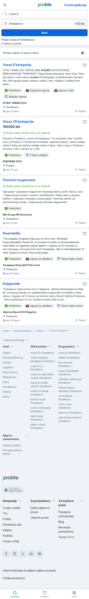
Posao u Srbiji (11, 541)
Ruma (6, 381)
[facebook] (6, 553)
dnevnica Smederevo (70, 412)
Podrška (8, 535)
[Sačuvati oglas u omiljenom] (85, 65)
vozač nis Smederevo (42, 352)
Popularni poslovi (12, 445)
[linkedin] (31, 553)
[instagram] (14, 553)
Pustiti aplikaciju (76, 5)
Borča (6, 396)
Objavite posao (40, 517)
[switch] (83, 53)
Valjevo (7, 352)
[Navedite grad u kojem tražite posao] (44, 23)
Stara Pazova (10, 372)
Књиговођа (11, 233)
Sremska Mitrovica (13, 357)
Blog (61, 521)
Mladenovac (9, 377)
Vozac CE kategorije (18, 121)
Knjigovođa (11, 283)
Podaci (7, 519)
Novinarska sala (12, 524)
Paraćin (7, 391)
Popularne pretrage (16, 340)
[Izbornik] (4, 4)
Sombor (7, 362)
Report (80, 111)
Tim (5, 513)
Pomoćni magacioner (19, 180)
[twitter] (22, 553)
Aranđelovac (9, 386)
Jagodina (8, 367)
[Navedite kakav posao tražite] (44, 14)
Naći (44, 32)
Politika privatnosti (14, 578)
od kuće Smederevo (69, 352)
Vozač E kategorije (17, 65)
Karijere (7, 530)
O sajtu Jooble (11, 508)
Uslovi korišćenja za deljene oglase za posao (29, 570)
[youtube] (39, 553)
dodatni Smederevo (69, 357)
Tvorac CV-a (66, 537)
